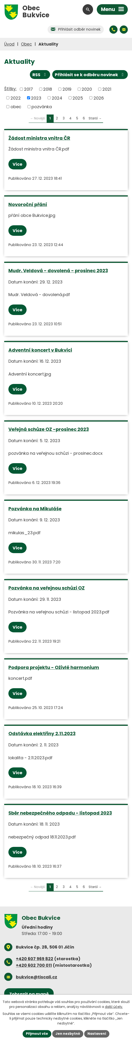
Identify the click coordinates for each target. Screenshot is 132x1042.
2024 (57, 98)
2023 (36, 98)
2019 (67, 89)
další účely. (114, 1006)
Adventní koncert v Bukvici (40, 350)
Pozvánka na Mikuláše (35, 508)
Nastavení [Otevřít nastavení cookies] (96, 1033)
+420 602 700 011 (34, 965)
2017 (28, 89)
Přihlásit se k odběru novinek (90, 75)
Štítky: (10, 89)
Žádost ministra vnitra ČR (39, 138)
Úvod (9, 44)
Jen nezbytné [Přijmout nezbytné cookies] (68, 1033)
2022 (15, 98)
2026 (99, 98)
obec (15, 107)
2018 (47, 89)
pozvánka (41, 107)
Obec (26, 44)
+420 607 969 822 (34, 959)
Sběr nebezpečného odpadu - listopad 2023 (60, 813)
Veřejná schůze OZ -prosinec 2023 (48, 429)
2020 (87, 89)
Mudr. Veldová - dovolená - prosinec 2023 (58, 270)
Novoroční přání (27, 204)
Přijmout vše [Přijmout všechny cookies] (37, 1033)
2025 (78, 98)
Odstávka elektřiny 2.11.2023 (42, 733)
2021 (106, 89)
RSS (40, 75)
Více (17, 164)
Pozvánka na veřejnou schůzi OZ (46, 588)
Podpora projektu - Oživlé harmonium (53, 667)
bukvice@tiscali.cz (36, 977)
